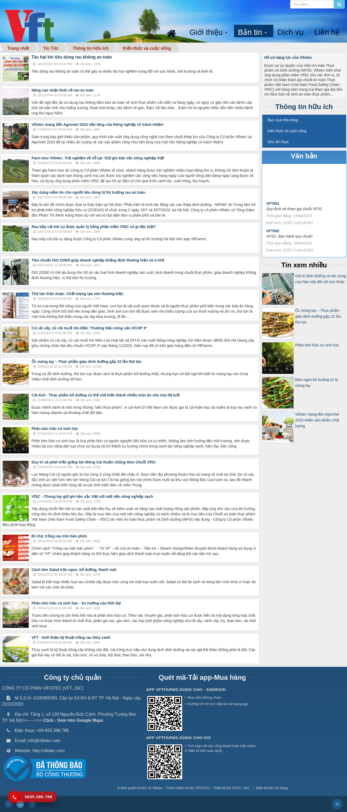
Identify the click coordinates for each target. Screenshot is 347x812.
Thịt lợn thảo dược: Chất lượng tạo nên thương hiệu (77, 294)
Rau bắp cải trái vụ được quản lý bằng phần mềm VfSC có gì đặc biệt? (94, 227)
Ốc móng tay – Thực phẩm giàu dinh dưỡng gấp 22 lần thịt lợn (86, 361)
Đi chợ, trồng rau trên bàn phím (59, 536)
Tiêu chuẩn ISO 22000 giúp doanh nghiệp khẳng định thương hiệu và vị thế (98, 260)
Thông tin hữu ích (304, 106)
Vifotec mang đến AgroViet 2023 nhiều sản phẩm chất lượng (317, 420)
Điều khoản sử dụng (272, 788)
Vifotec (157, 788)
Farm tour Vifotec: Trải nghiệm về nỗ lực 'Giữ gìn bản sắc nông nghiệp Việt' (98, 158)
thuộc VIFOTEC (198, 788)
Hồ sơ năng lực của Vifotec (288, 57)
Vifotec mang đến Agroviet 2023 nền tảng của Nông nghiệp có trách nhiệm (98, 124)
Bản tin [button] (253, 32)
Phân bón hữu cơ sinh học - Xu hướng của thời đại (76, 603)
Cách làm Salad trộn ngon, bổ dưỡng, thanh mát (74, 569)
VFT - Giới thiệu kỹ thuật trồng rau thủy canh (71, 637)
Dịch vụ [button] (290, 32)
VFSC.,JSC (240, 788)
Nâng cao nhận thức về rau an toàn (63, 90)
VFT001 (272, 211)
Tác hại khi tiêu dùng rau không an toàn (72, 57)
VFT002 (272, 238)
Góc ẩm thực (278, 142)
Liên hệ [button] (327, 32)
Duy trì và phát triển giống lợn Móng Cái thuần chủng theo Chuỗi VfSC (94, 462)
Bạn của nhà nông (282, 120)
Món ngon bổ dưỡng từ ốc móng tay (316, 383)
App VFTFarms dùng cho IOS (178, 737)
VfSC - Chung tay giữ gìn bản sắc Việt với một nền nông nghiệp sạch (92, 496)
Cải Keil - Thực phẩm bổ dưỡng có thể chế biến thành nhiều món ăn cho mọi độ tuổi (106, 395)
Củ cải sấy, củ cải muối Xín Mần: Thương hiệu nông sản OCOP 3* (89, 328)
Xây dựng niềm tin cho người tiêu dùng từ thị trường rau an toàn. (89, 192)
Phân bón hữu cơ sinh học (55, 428)
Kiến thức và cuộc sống (287, 131)
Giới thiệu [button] (209, 32)
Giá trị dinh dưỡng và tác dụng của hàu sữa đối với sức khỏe (320, 279)
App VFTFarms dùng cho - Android (186, 689)
